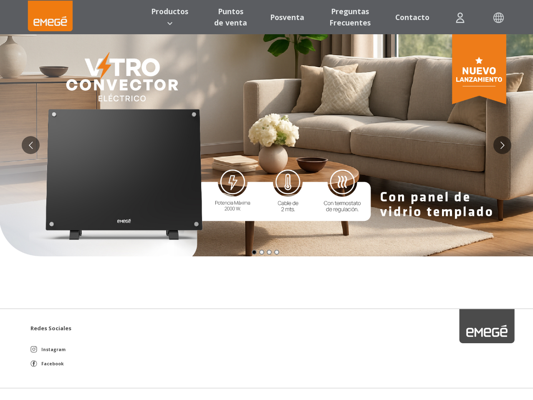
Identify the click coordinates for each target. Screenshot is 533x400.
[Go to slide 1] (254, 252)
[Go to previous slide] (31, 145)
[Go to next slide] (502, 145)
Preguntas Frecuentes (350, 16)
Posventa (287, 17)
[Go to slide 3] (269, 252)
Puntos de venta (230, 16)
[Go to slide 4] (276, 252)
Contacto (412, 17)
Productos (169, 16)
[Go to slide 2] (261, 252)
